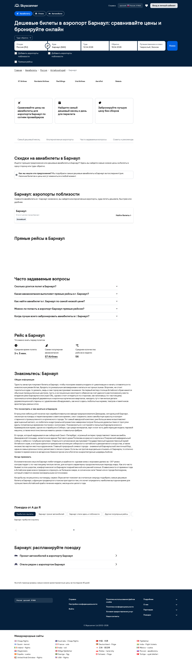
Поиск (172, 45)
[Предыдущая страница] (16, 529)
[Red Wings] (61, 81)
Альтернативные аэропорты (60, 139)
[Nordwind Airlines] (42, 81)
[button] (23, 38)
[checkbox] (25, 514)
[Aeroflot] (99, 81)
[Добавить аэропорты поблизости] (15, 53)
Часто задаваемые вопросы (93, 139)
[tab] (23, 13)
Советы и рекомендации (125, 139)
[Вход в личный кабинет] (164, 5)
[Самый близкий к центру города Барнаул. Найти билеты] (73, 215)
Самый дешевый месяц (29, 139)
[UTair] (61, 259)
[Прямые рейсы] (15, 61)
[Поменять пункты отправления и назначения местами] (47, 45)
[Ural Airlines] (80, 81)
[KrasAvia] (61, 248)
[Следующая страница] (131, 529)
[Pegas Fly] (99, 248)
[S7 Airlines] (22, 81)
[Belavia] (118, 81)
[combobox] (31, 47)
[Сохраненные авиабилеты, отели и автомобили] (146, 5)
